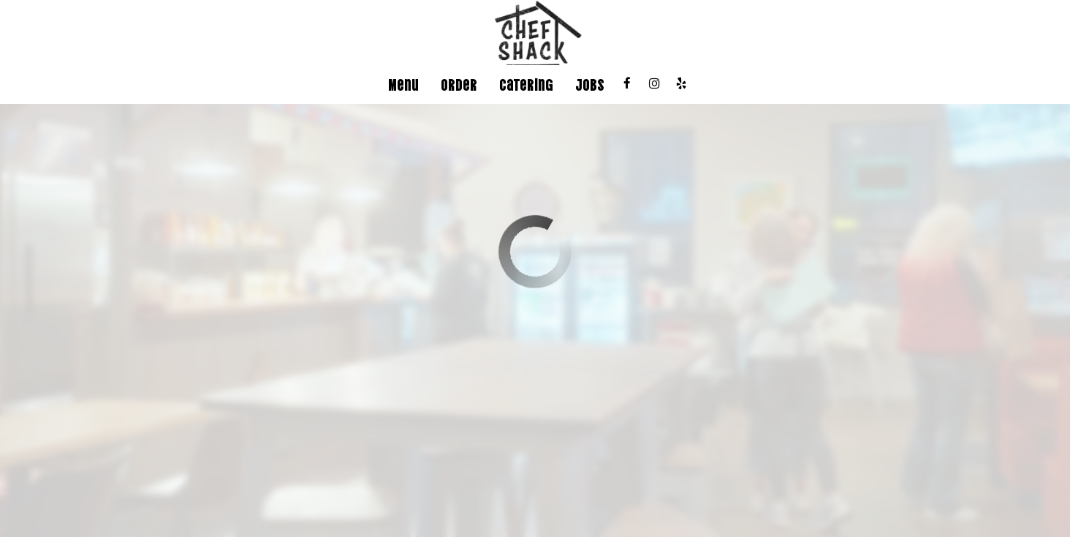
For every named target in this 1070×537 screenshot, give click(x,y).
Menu (403, 84)
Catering (526, 84)
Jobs (589, 84)
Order (459, 84)
